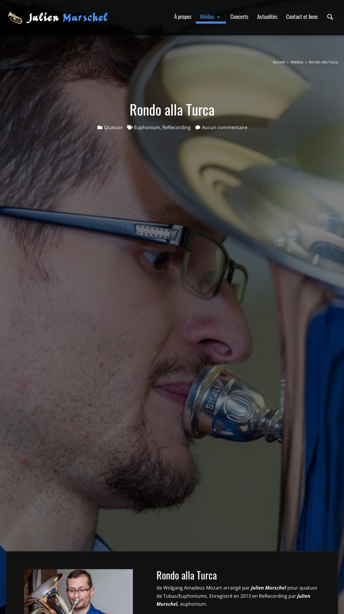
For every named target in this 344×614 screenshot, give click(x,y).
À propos (182, 16)
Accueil (279, 62)
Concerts (239, 16)
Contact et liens (302, 16)
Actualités (267, 16)
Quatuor (113, 127)
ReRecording (176, 127)
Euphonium (147, 127)
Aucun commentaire (224, 127)
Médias (210, 16)
